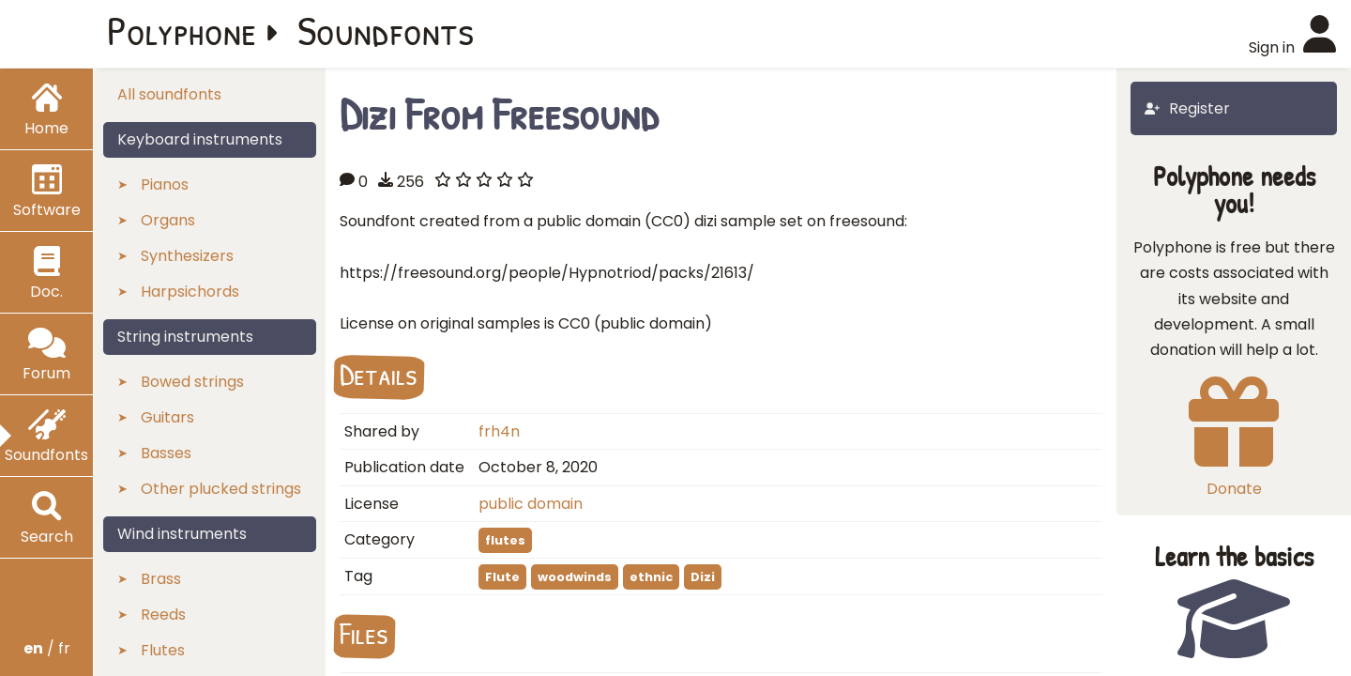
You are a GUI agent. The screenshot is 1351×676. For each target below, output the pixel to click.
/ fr (46, 648)
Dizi (703, 577)
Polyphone (182, 30)
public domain (530, 504)
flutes (505, 540)
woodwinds (575, 577)
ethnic (651, 577)
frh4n (499, 431)
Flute (502, 577)
